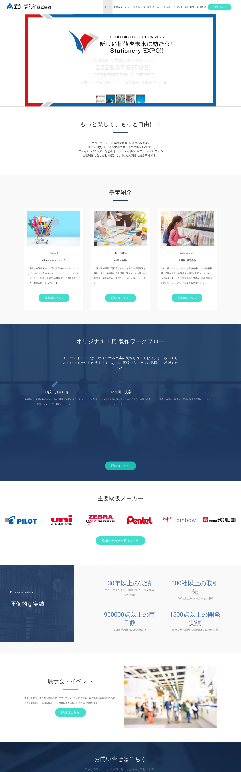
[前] (7, 520)
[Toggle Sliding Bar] (234, 7)
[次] (233, 520)
